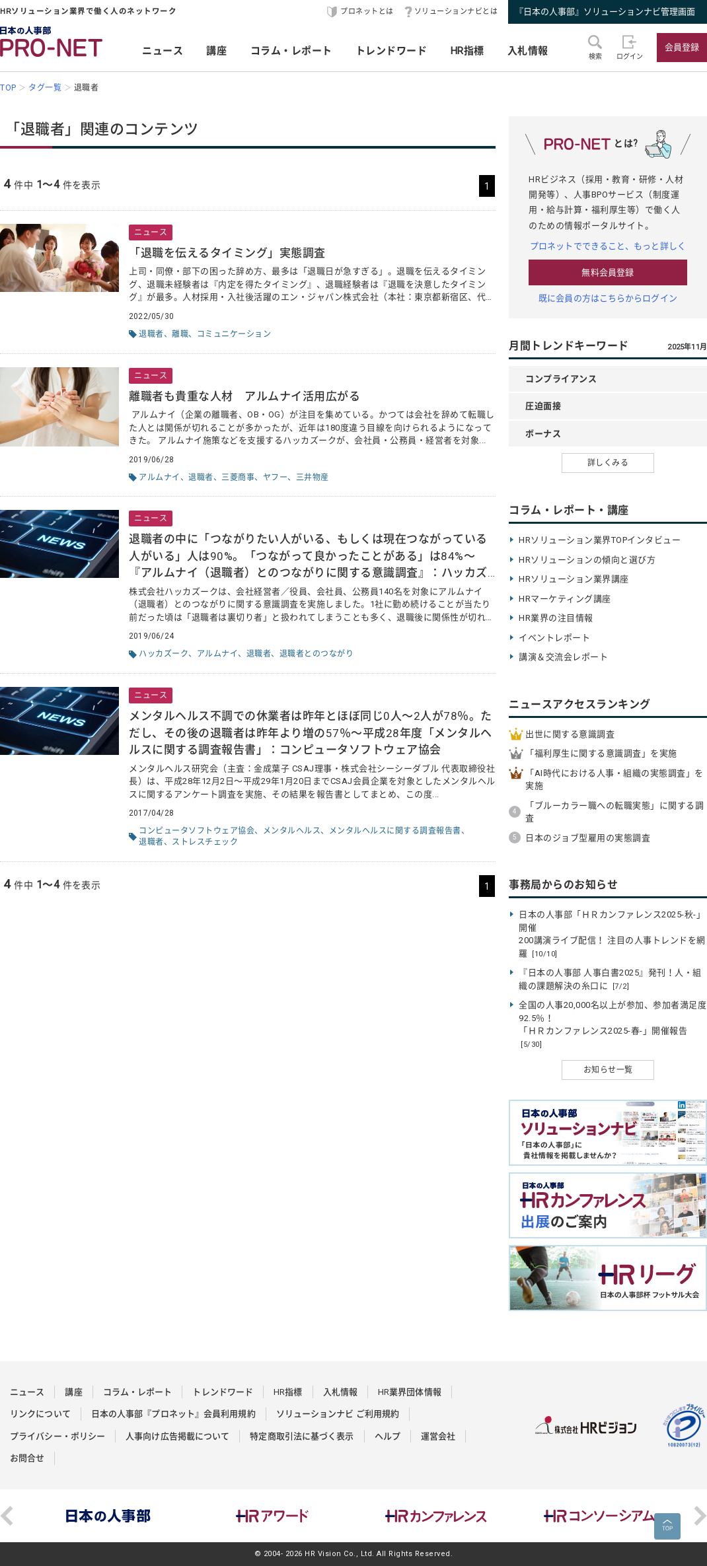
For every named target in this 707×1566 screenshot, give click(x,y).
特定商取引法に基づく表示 (302, 1436)
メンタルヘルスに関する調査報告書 (395, 831)
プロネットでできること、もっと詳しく (608, 246)
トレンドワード (391, 51)
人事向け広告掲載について (177, 1436)
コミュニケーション (234, 334)
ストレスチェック (205, 842)
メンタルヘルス (292, 831)
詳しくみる (608, 463)
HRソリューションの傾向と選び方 (587, 560)
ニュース (162, 51)
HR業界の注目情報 (556, 618)
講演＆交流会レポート (563, 657)
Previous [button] (6, 1516)
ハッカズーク (163, 653)
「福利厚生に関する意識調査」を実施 (601, 753)
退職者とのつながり (316, 653)
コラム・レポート (291, 51)
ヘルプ (387, 1436)
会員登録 (682, 47)
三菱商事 (237, 477)
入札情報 (527, 51)
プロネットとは (367, 11)
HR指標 (467, 51)
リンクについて (40, 1414)
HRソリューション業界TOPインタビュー (600, 540)
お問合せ (27, 1458)
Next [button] (700, 1516)
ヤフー (275, 477)
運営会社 (438, 1436)
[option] (108, 1515)
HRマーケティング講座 (565, 599)
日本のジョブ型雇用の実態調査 (587, 838)
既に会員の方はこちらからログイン (608, 298)
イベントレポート (554, 638)
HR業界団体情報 (409, 1392)
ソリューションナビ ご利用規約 (338, 1414)
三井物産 (312, 477)
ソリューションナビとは (456, 11)
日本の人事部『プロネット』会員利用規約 (173, 1414)
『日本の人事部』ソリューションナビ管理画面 (605, 12)
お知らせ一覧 (608, 1070)
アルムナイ (159, 477)
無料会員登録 (607, 272)
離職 (180, 334)
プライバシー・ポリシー (57, 1436)
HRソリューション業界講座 (574, 579)
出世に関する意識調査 (569, 734)
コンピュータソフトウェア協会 (196, 831)
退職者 (151, 334)
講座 (216, 51)
